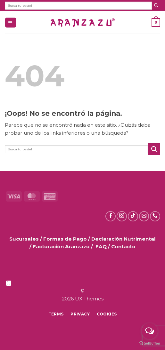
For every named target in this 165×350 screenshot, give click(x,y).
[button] (10, 23)
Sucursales (24, 239)
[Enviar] (156, 6)
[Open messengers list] (150, 331)
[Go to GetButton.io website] (149, 343)
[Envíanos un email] (144, 216)
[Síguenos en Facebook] (110, 216)
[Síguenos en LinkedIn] (8, 283)
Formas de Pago (65, 239)
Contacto (123, 246)
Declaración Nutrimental (123, 239)
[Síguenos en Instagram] (122, 216)
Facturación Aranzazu (61, 246)
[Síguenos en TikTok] (133, 216)
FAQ (101, 246)
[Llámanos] (155, 216)
